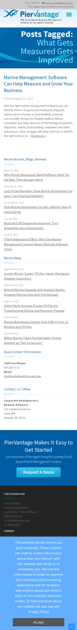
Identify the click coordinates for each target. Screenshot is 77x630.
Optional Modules (13, 516)
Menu (69, 14)
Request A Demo (38, 472)
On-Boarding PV (12, 524)
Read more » (38, 136)
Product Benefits (12, 503)
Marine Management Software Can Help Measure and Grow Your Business (38, 84)
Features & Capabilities (16, 507)
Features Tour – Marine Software (20, 511)
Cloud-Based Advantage (16, 520)
